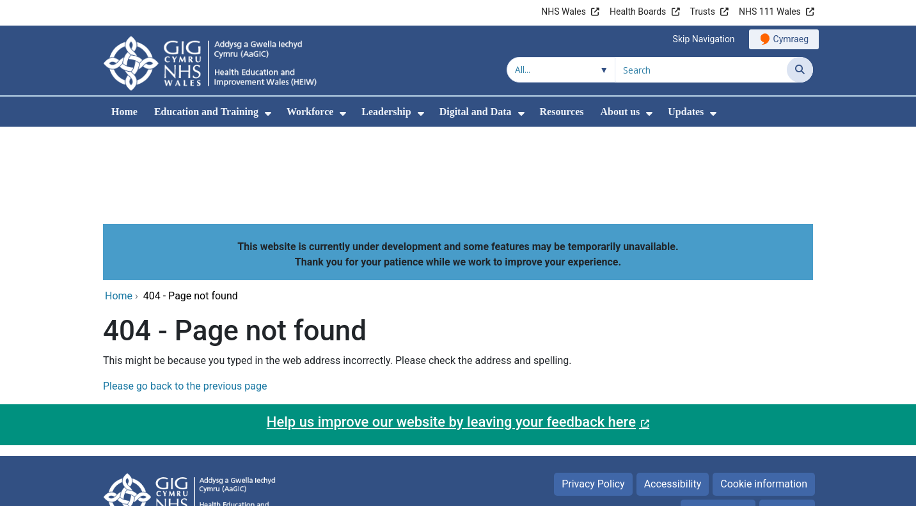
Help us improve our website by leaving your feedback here (451, 335)
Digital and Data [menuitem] (475, 111)
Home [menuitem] (124, 111)
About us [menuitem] (620, 111)
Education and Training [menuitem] (206, 111)
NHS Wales (563, 11)
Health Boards (638, 11)
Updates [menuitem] (686, 111)
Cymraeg (791, 39)
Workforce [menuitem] (310, 111)
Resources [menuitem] (562, 111)
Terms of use (718, 424)
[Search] (800, 70)
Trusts (702, 11)
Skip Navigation (704, 39)
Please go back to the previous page (185, 299)
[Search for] (701, 70)
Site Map (787, 424)
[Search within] (561, 70)
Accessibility (673, 397)
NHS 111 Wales (770, 11)
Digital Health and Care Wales (732, 490)
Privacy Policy (593, 397)
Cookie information (763, 397)
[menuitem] (268, 113)
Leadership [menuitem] (386, 111)
